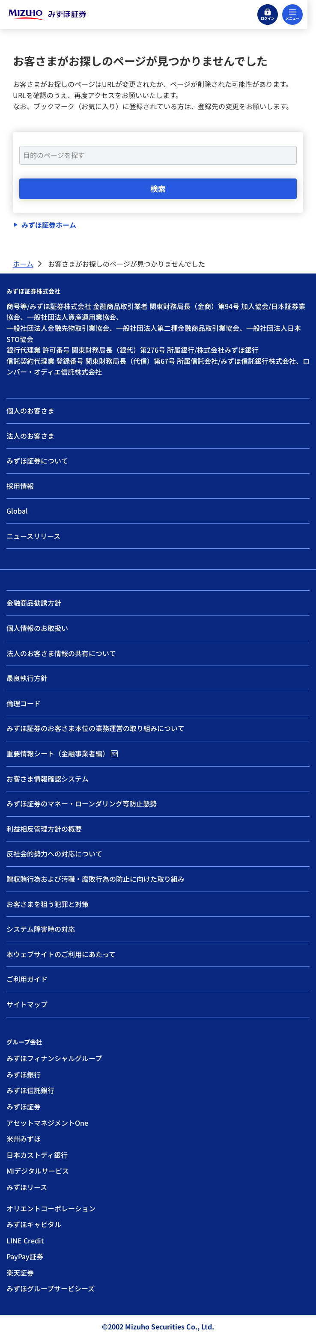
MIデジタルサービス (37, 1171)
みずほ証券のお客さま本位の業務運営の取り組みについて (95, 728)
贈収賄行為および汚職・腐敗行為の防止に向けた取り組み (95, 879)
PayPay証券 (24, 1256)
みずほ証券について (37, 460)
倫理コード (23, 703)
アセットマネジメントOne (47, 1123)
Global (17, 510)
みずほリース (26, 1187)
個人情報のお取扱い (37, 628)
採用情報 (20, 486)
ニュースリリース (33, 536)
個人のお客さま (30, 410)
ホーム (23, 264)
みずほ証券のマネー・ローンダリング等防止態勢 (81, 803)
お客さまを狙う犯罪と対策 (47, 904)
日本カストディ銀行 (37, 1155)
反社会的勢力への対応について (54, 853)
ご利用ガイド (27, 979)
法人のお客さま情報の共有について (61, 653)
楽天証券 (20, 1272)
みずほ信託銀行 (30, 1090)
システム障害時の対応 (40, 929)
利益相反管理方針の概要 (44, 829)
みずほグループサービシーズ (50, 1288)
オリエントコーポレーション (50, 1208)
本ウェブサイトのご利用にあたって (61, 954)
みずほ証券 (23, 1106)
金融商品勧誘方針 (33, 603)
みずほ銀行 (23, 1074)
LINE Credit (25, 1240)
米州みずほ (23, 1138)
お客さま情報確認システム (47, 778)
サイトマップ (27, 1004)
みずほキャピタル (33, 1224)
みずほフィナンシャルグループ (54, 1058)
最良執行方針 (27, 678)
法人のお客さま (30, 436)
